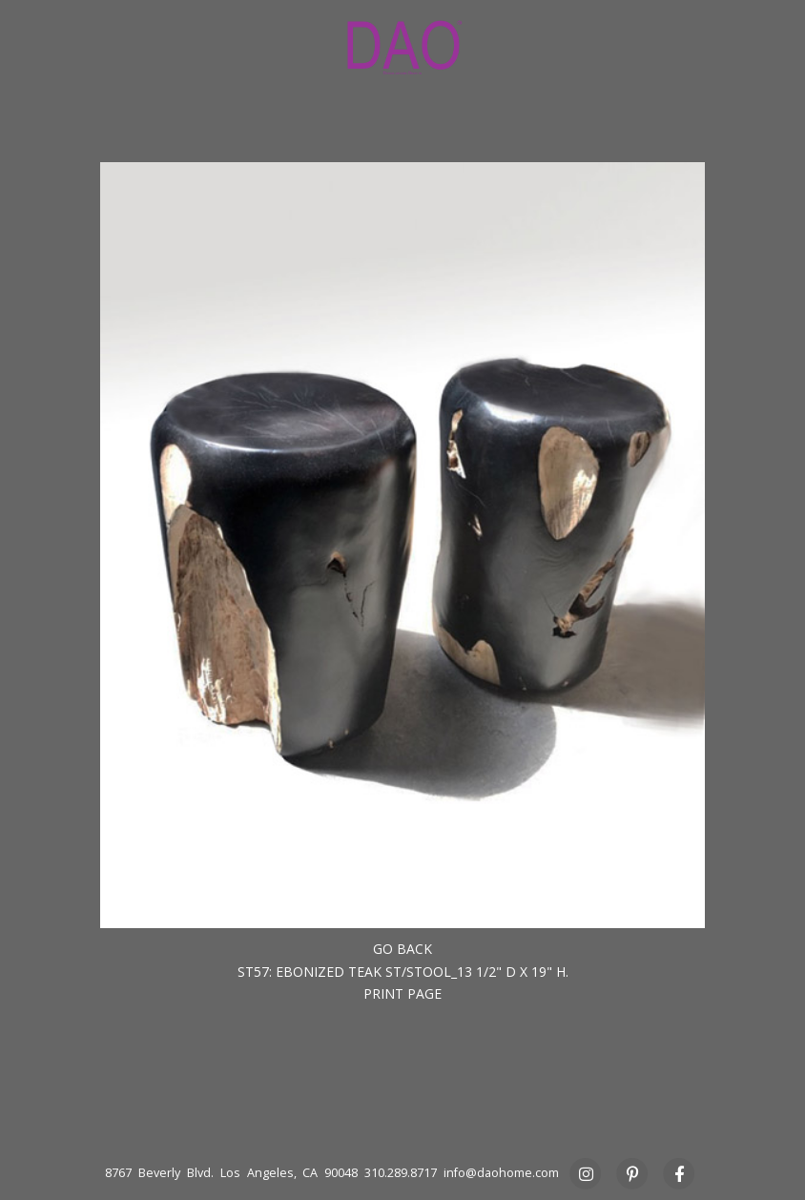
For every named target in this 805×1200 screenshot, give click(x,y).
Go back (402, 949)
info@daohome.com (501, 1173)
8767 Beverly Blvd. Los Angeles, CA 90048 (231, 1173)
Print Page (402, 993)
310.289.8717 (400, 1173)
